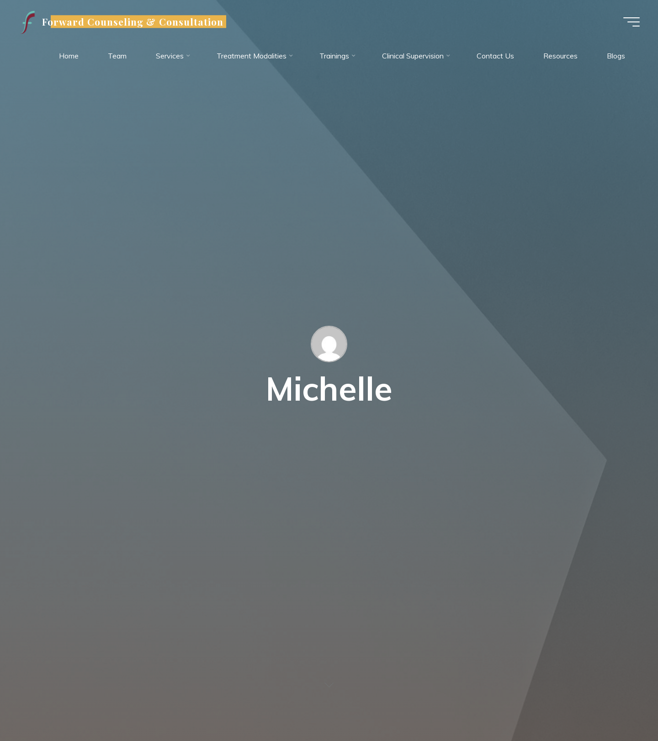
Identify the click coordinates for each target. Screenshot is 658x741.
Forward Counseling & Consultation (132, 21)
